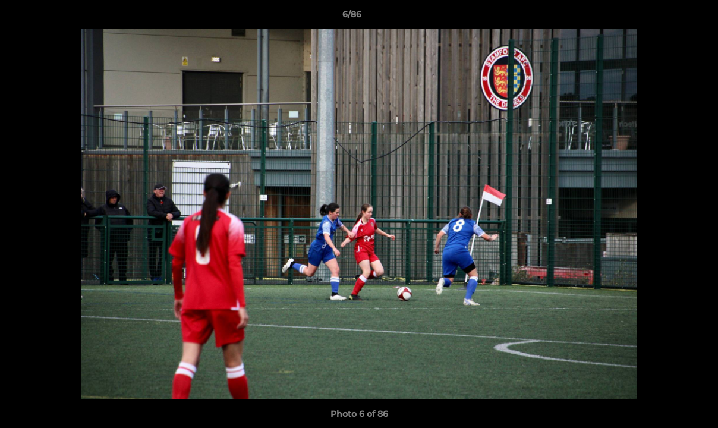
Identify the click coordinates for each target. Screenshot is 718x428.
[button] (668, 17)
